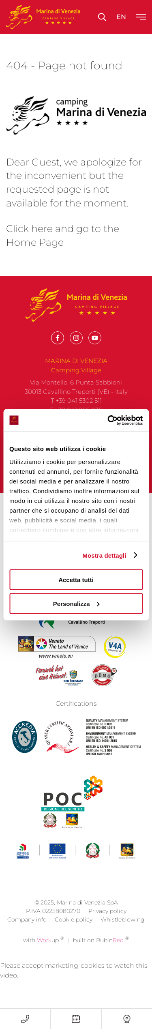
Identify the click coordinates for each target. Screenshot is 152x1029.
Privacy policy (107, 922)
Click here (29, 228)
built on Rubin (101, 951)
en (121, 17)
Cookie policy (73, 930)
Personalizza (76, 603)
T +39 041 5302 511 (76, 400)
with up (43, 951)
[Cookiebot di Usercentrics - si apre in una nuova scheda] (108, 420)
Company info (27, 930)
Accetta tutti (76, 579)
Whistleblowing (123, 930)
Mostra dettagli (104, 555)
